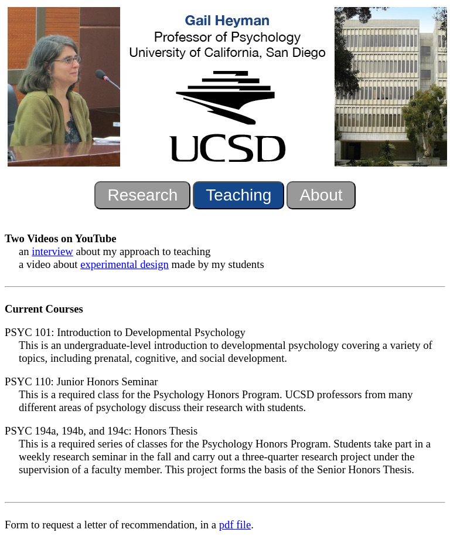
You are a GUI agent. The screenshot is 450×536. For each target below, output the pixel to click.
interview (52, 251)
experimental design (124, 264)
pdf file (235, 524)
